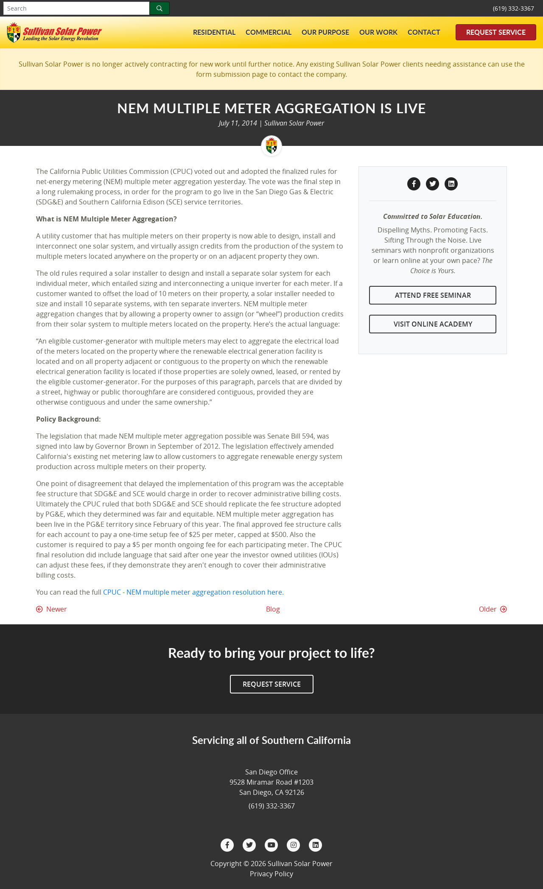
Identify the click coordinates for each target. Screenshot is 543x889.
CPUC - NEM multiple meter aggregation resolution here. (193, 592)
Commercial (268, 32)
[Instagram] (294, 844)
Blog (273, 609)
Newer (51, 609)
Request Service (496, 32)
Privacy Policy (271, 873)
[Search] (159, 8)
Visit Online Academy (433, 324)
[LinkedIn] (315, 844)
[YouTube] (272, 844)
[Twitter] (250, 844)
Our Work (378, 32)
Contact (424, 32)
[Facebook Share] (415, 183)
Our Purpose (325, 32)
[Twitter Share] (434, 183)
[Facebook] (228, 844)
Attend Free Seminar (433, 295)
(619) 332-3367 (513, 8)
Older (493, 609)
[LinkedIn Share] (451, 183)
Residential (214, 32)
